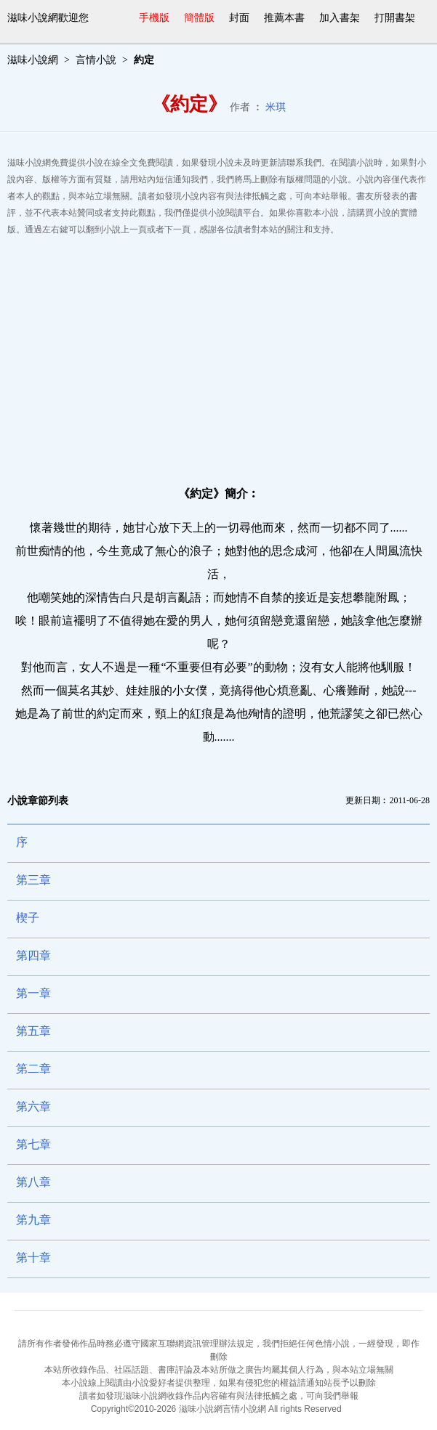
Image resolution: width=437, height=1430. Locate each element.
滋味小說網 (32, 59)
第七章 (33, 1144)
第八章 (33, 1182)
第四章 (33, 955)
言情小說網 (244, 1409)
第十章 (33, 1257)
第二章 (33, 1069)
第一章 (33, 993)
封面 (239, 17)
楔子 (27, 917)
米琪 (275, 107)
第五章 (33, 1031)
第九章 (33, 1220)
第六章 (33, 1106)
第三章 (33, 880)
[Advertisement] (218, 354)
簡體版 (199, 17)
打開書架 (394, 17)
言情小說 (96, 59)
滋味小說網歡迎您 (48, 17)
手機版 (154, 17)
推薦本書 (284, 17)
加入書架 (339, 17)
